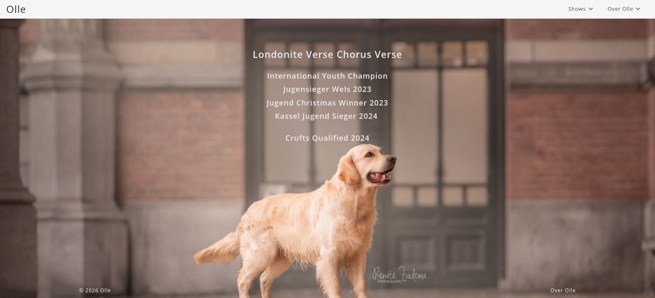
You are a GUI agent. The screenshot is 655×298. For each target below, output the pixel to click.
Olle (16, 9)
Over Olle (563, 290)
